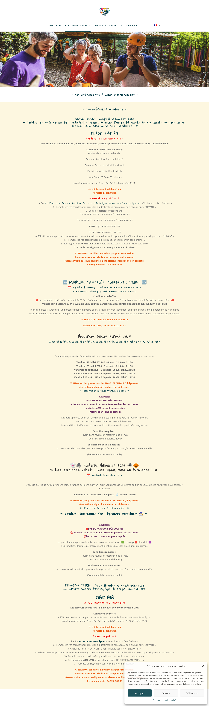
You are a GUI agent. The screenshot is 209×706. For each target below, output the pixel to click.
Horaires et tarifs (104, 25)
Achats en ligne (128, 25)
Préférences (192, 693)
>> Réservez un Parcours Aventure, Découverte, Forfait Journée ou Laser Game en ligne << (92, 203)
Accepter (139, 693)
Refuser (166, 693)
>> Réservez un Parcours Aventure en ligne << (104, 390)
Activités (53, 25)
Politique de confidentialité (164, 700)
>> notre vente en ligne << (93, 641)
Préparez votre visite (76, 25)
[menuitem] (157, 27)
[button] (202, 666)
